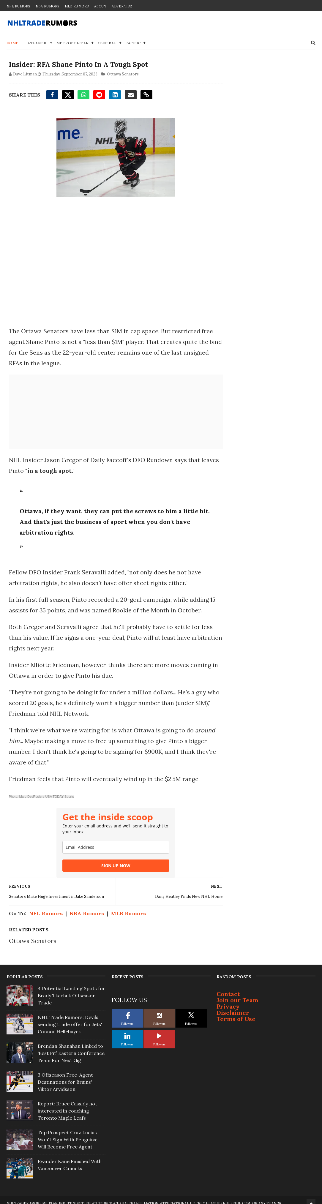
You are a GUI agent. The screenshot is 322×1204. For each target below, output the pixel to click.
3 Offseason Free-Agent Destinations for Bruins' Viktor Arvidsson (65, 1076)
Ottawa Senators (122, 74)
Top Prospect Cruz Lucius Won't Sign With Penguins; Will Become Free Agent (67, 1134)
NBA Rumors (47, 6)
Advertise (122, 6)
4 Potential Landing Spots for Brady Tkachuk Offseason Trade (71, 989)
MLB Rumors (77, 6)
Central (107, 43)
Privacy (228, 1000)
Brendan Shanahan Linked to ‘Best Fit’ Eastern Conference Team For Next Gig (71, 1047)
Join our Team (237, 994)
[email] (110, 847)
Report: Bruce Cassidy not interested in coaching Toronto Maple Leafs (67, 1105)
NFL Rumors (18, 6)
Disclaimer (233, 1006)
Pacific (133, 43)
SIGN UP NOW (110, 866)
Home (13, 43)
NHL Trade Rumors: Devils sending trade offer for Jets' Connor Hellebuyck (70, 1018)
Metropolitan (72, 43)
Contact (228, 988)
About (100, 6)
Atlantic (38, 43)
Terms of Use (236, 1013)
